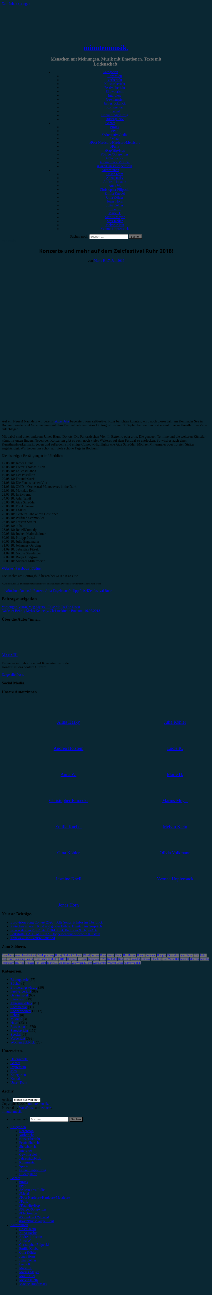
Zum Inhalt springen (16, 3)
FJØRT (62, 959)
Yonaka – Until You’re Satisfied (32, 938)
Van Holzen (64, 962)
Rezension (114, 76)
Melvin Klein (114, 225)
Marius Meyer (115, 217)
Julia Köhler (114, 205)
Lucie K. (115, 209)
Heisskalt (82, 959)
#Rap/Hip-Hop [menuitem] (29, 1205)
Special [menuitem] (24, 1166)
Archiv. (7, 1099)
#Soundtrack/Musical (115, 162)
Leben (14, 1015)
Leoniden (135, 959)
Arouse (46, 1107)
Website (7, 568)
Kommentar (114, 107)
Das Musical (129, 955)
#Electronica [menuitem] (28, 1213)
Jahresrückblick (114, 103)
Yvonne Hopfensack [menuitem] (33, 1284)
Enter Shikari (187, 955)
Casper (110, 955)
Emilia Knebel (115, 193)
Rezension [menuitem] (26, 1131)
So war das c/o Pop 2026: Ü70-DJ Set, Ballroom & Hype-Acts (53, 930)
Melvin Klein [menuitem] (28, 1280)
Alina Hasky (114, 178)
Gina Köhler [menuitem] (28, 1252)
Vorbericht (114, 80)
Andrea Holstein (114, 182)
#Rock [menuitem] (23, 1182)
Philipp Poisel (78, 591)
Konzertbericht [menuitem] (29, 1139)
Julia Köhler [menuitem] (27, 1260)
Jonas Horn (114, 201)
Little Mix (156, 959)
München (194, 959)
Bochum (14, 591)
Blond (86, 955)
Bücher (15, 983)
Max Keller (115, 221)
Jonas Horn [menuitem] (27, 1256)
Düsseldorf (173, 955)
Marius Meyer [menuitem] (29, 1272)
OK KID (19, 962)
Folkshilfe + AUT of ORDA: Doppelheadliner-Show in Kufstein (55, 934)
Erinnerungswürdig (114, 115)
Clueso (118, 955)
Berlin (58, 955)
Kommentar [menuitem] (27, 1162)
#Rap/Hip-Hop (114, 150)
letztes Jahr (61, 421)
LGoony (145, 959)
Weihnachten (99, 962)
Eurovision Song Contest (20, 959)
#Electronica (115, 158)
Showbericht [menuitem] (28, 1146)
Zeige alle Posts (13, 674)
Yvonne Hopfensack (115, 229)
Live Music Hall (171, 959)
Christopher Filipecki (114, 189)
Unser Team (114, 174)
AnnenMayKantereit (26, 955)
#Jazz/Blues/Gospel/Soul (114, 166)
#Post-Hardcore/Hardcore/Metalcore (114, 142)
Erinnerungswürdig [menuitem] (32, 1170)
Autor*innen (110, 170)
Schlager (29, 962)
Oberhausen (8, 962)
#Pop (114, 131)
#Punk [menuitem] (23, 1201)
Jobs (13, 1071)
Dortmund (150, 955)
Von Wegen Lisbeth (82, 962)
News (14, 1023)
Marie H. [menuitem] (25, 1268)
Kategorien (110, 72)
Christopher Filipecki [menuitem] (34, 1244)
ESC (196, 955)
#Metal (115, 138)
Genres (110, 123)
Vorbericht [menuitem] (26, 1135)
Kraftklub (112, 959)
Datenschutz (19, 1059)
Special (115, 111)
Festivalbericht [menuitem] (29, 1143)
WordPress (26, 1107)
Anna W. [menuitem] (25, 1241)
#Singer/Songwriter (114, 154)
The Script (40, 962)
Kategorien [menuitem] (18, 1127)
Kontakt (16, 1079)
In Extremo (37, 591)
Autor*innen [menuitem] (19, 1225)
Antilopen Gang (45, 955)
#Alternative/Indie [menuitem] (32, 1190)
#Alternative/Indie (114, 135)
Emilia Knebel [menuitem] (29, 1248)
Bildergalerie (115, 119)
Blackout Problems (72, 955)
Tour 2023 (52, 962)
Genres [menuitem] (15, 1178)
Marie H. (115, 213)
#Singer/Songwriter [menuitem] (32, 1209)
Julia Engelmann (56, 591)
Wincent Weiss (115, 962)
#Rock (114, 127)
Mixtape (16, 1019)
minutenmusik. (106, 48)
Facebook (22, 568)
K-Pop (103, 959)
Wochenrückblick (22, 1042)
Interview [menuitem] (25, 1150)
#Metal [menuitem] (24, 1193)
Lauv (127, 959)
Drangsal (161, 955)
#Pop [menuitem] (22, 1186)
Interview (114, 95)
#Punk (114, 146)
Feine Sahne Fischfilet (46, 959)
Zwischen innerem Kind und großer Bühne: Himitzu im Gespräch (56, 926)
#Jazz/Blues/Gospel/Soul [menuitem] (36, 1221)
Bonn (103, 955)
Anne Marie (8, 955)
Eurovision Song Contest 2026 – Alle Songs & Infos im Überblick (56, 922)
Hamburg (72, 959)
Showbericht (115, 91)
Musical (184, 959)
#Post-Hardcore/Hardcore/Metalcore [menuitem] (44, 1197)
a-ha (5, 591)
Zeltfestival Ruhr (100, 591)
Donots (25, 591)
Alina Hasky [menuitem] (28, 1233)
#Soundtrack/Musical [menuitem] (34, 1217)
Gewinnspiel (115, 99)
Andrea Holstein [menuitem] (30, 1237)
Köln (121, 959)
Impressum (18, 1067)
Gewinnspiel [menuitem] (28, 1154)
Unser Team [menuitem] (27, 1229)
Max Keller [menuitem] (27, 1276)
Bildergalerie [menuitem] (28, 1174)
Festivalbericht (114, 87)
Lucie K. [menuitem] (25, 1264)
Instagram (93, 959)
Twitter (37, 568)
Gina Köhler (115, 197)
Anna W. (115, 185)
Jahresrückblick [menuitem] (30, 1158)
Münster (204, 959)
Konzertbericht (114, 84)
